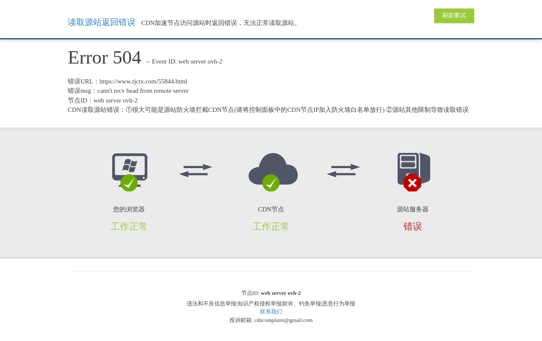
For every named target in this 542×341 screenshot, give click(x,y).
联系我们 (271, 311)
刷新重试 (454, 15)
